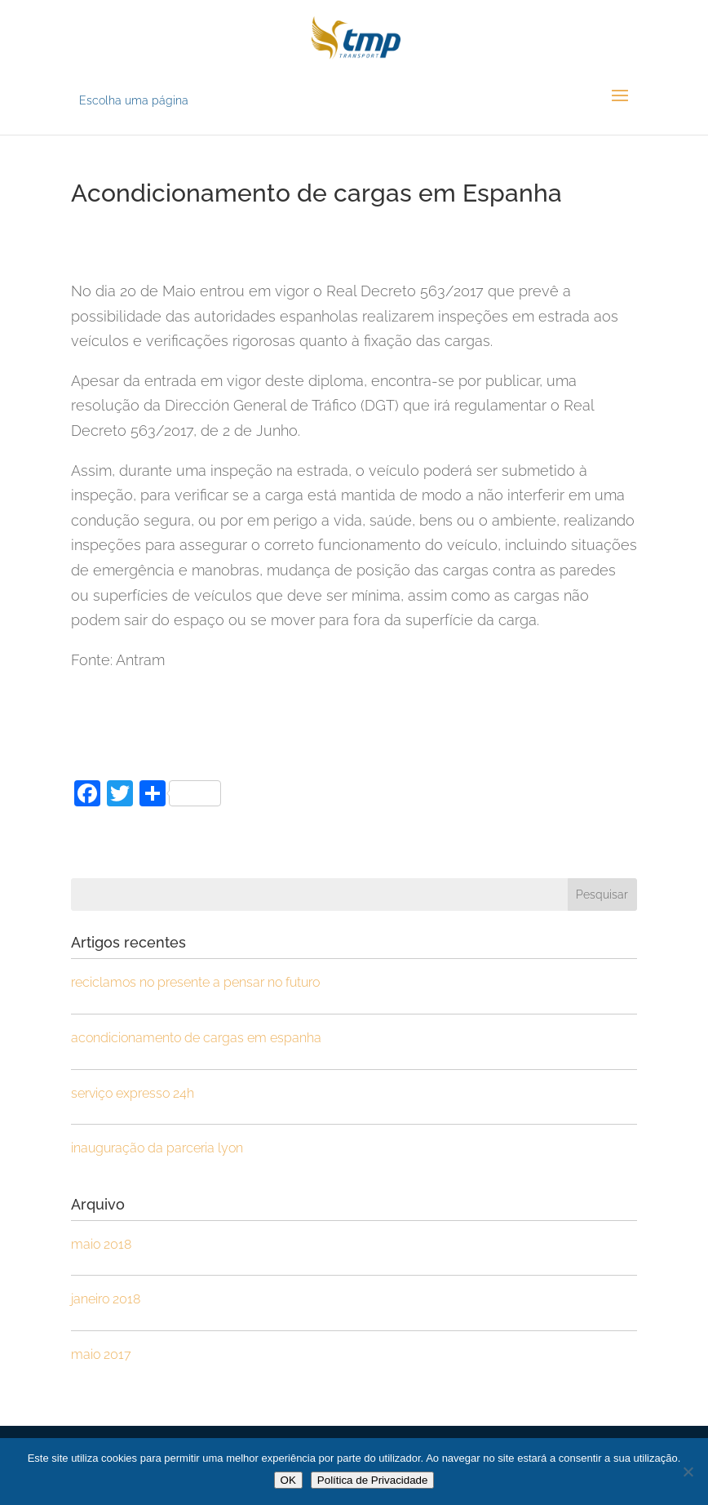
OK (288, 1480)
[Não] (687, 1471)
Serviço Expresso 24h (132, 1093)
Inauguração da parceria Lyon (157, 1148)
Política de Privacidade (372, 1480)
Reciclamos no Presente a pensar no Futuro (195, 982)
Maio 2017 (101, 1354)
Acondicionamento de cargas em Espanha (196, 1038)
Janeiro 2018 (105, 1299)
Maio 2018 (101, 1244)
